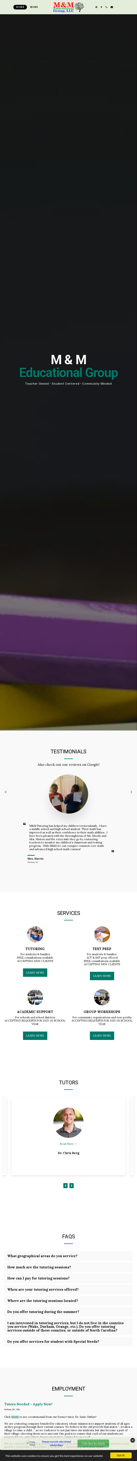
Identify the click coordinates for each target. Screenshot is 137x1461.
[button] (96, 7)
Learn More (35, 972)
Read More (68, 1144)
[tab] (68, 1256)
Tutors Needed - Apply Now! (28, 1404)
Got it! (121, 1455)
